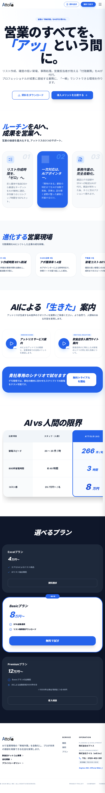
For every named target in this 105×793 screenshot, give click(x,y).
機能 (64, 744)
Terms (102, 785)
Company (91, 785)
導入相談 (52, 702)
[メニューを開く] (100, 4)
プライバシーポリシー (13, 764)
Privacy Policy (76, 785)
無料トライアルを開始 (81, 381)
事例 (64, 749)
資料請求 (71, 4)
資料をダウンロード (31, 95)
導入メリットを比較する (72, 95)
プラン (65, 753)
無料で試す (88, 4)
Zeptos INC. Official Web (91, 769)
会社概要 (7, 761)
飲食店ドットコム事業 (13, 757)
